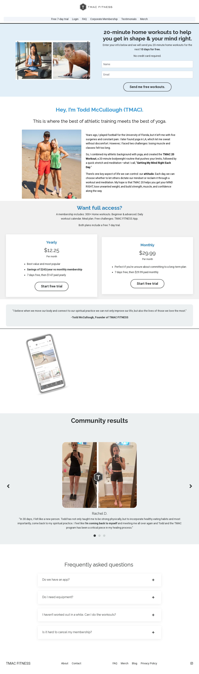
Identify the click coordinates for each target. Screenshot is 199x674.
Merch (144, 19)
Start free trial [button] (51, 287)
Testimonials (129, 19)
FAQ (84, 19)
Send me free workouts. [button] (147, 87)
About (64, 666)
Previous (8, 487)
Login (75, 19)
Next (190, 487)
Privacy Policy (149, 666)
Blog (134, 666)
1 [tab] (94, 537)
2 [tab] (99, 537)
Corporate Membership (104, 19)
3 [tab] (104, 537)
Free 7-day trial (60, 19)
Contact (76, 666)
